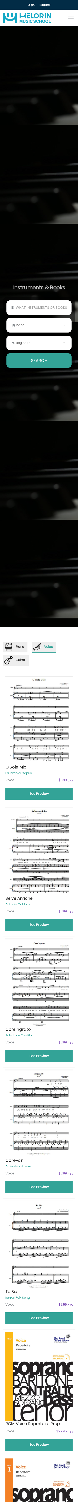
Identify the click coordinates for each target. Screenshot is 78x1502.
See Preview (39, 793)
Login (31, 5)
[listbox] (39, 325)
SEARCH (39, 360)
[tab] (15, 647)
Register (45, 5)
